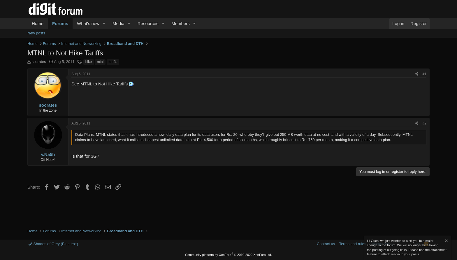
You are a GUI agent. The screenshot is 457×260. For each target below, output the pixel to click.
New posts (36, 33)
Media (118, 23)
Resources (148, 23)
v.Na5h (48, 154)
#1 (424, 74)
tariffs (113, 62)
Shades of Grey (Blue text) (53, 244)
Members (180, 23)
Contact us (326, 244)
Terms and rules (352, 244)
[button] (104, 23)
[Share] (417, 74)
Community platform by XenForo (228, 255)
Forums (60, 23)
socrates (39, 61)
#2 (424, 123)
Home (37, 23)
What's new (88, 23)
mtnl (100, 62)
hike (88, 62)
